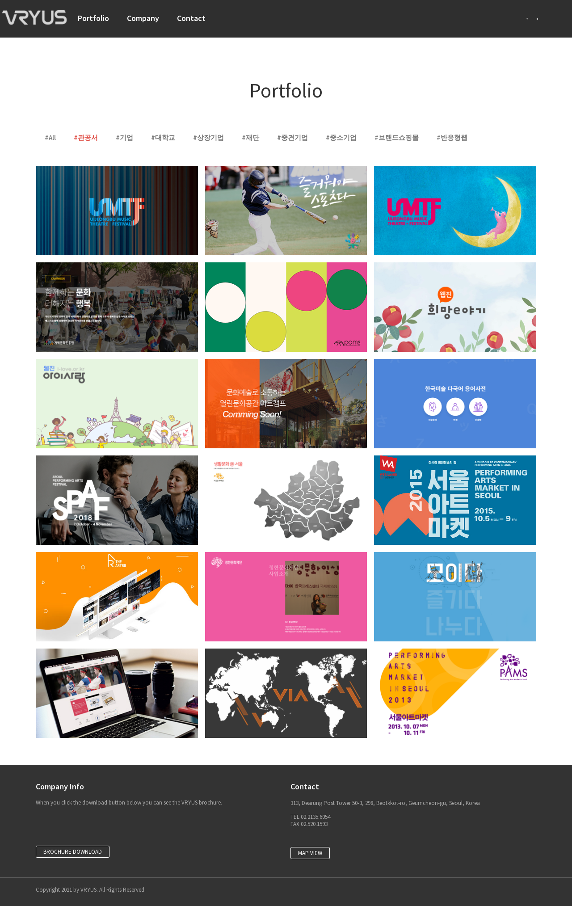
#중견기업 (292, 137)
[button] (72, 852)
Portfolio (93, 18)
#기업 (124, 137)
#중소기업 (341, 137)
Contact (191, 18)
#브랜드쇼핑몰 (396, 137)
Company (143, 18)
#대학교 (163, 137)
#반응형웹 (452, 137)
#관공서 (86, 137)
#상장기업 (208, 137)
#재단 (250, 137)
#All (50, 137)
